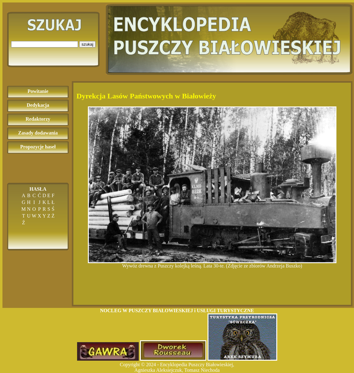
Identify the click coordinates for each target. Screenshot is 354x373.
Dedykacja (38, 105)
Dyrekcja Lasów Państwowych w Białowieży (146, 96)
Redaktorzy (38, 119)
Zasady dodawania (38, 132)
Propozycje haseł (38, 146)
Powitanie (37, 91)
